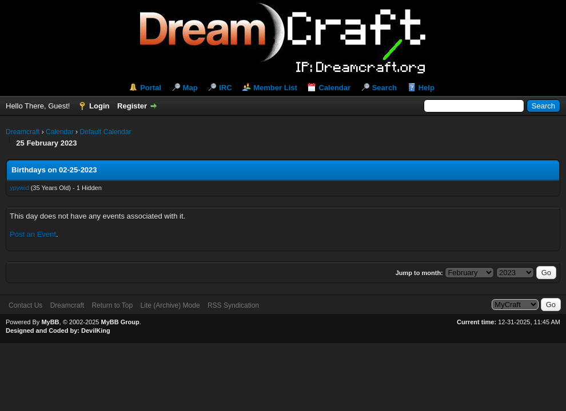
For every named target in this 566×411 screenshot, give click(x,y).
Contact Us (25, 305)
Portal (150, 87)
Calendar (334, 87)
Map (190, 87)
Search (384, 87)
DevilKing (95, 330)
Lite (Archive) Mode (170, 305)
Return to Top (112, 305)
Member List (275, 87)
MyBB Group (120, 322)
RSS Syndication (233, 305)
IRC (225, 87)
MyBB (50, 322)
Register (132, 106)
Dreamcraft (22, 132)
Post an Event (33, 234)
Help (426, 87)
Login (99, 106)
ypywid (19, 187)
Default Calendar (105, 132)
